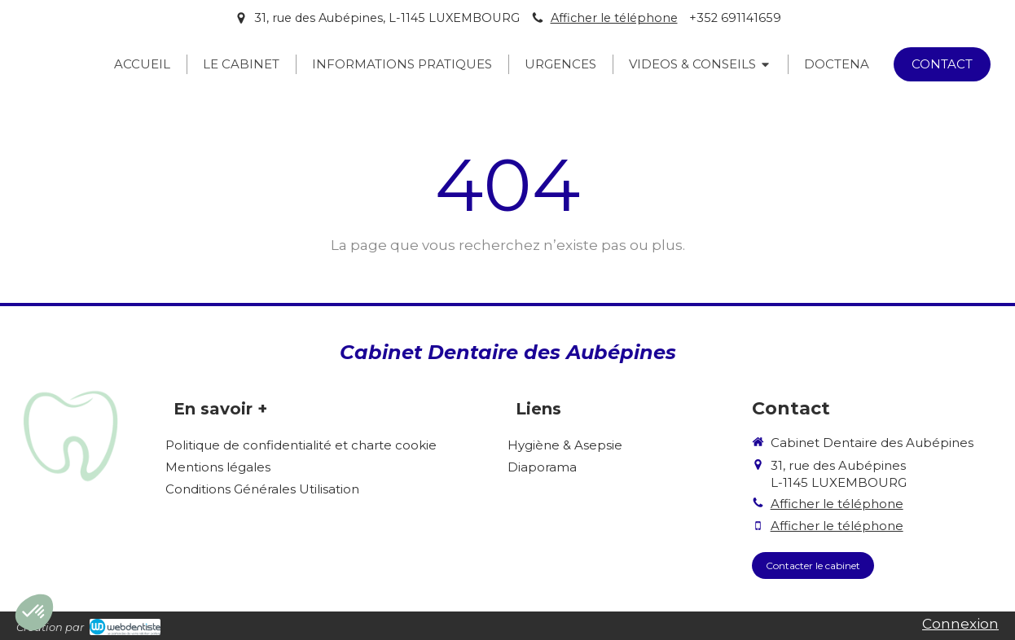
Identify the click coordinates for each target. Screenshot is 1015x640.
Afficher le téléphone (614, 18)
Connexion (960, 624)
